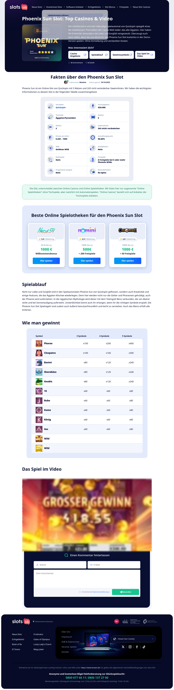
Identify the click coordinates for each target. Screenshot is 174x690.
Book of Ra (17, 644)
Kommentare (77, 62)
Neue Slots (37, 7)
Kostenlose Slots (54, 7)
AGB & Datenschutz (70, 641)
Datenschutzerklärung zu (101, 592)
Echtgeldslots (94, 7)
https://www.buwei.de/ (90, 667)
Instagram (130, 646)
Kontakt (65, 652)
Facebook (137, 646)
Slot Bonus (110, 7)
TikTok (144, 646)
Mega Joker (39, 649)
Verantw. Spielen (69, 647)
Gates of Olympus (42, 639)
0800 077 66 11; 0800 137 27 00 (87, 677)
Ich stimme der (94, 592)
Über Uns (66, 631)
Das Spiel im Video (143, 54)
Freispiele (124, 7)
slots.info (21, 621)
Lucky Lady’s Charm (42, 644)
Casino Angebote (75, 54)
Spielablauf (97, 54)
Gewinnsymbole (121, 54)
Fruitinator (38, 634)
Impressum (67, 637)
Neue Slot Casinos (141, 7)
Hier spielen (46, 260)
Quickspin (61, 107)
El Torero (16, 649)
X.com (123, 646)
